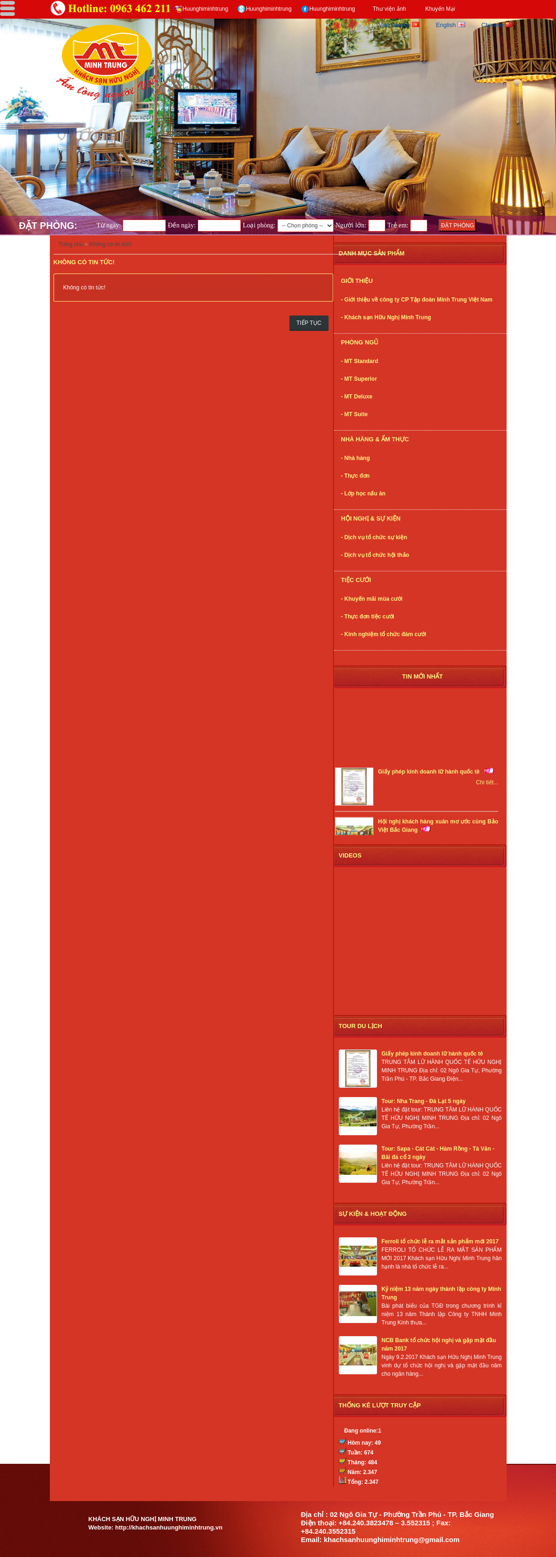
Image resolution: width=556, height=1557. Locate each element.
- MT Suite (354, 414)
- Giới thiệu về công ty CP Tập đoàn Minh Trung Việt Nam (417, 299)
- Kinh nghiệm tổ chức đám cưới (383, 634)
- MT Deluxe (356, 396)
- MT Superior (359, 379)
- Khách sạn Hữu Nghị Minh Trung (386, 317)
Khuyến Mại (440, 9)
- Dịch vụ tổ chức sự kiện (374, 537)
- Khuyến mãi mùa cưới (372, 599)
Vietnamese (398, 24)
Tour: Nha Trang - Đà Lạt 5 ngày (424, 1101)
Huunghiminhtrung (205, 9)
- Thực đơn (355, 476)
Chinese (497, 24)
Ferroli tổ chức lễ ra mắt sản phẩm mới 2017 (440, 1241)
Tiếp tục (309, 323)
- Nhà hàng (355, 458)
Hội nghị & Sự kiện (371, 518)
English (450, 24)
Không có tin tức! (110, 244)
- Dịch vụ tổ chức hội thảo (375, 555)
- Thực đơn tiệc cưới (367, 616)
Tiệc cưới (356, 579)
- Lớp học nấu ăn (363, 493)
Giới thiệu (357, 280)
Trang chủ (70, 244)
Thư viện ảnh (389, 9)
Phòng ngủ (360, 342)
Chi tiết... (487, 785)
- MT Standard (359, 361)
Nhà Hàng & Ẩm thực (375, 439)
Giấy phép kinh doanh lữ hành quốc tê (429, 774)
